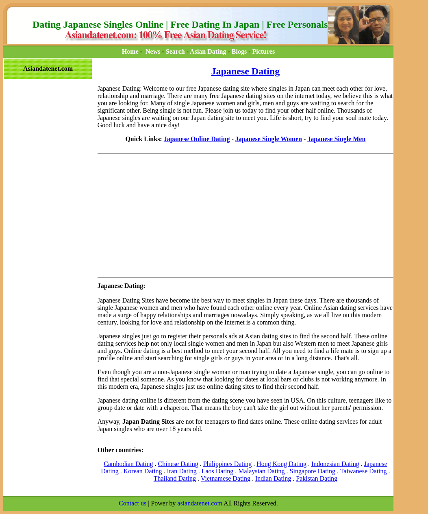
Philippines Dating (227, 463)
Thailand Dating (175, 478)
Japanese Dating (245, 71)
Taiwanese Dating (363, 471)
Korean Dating (143, 471)
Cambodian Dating (128, 463)
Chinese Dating (178, 463)
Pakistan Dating (316, 478)
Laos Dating (218, 471)
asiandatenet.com (199, 503)
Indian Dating (273, 478)
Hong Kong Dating (281, 463)
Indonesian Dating (335, 463)
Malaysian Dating (261, 471)
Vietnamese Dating (225, 478)
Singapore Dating (312, 471)
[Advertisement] (39, 98)
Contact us (132, 503)
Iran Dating (181, 471)
